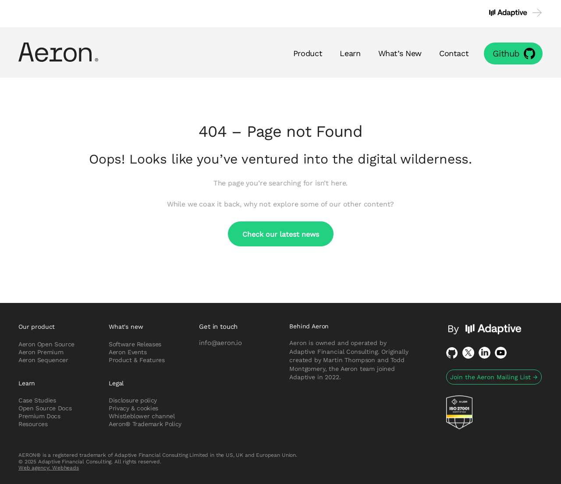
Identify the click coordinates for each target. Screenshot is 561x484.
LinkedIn (484, 353)
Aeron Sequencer (43, 360)
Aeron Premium (40, 352)
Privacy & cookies (133, 408)
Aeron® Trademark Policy (145, 424)
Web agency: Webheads (48, 467)
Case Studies (37, 400)
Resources (33, 424)
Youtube (501, 353)
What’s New (400, 53)
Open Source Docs (44, 408)
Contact (454, 53)
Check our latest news (280, 234)
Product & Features (137, 360)
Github (506, 53)
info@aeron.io (220, 342)
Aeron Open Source (46, 344)
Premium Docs (39, 416)
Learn (350, 53)
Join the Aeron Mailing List (494, 377)
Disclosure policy (133, 400)
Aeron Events (128, 352)
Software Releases (135, 344)
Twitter (468, 353)
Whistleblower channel (141, 416)
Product (307, 53)
